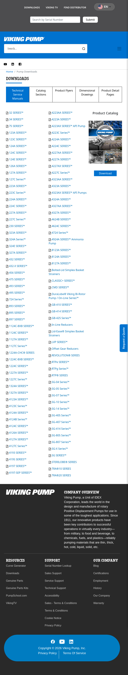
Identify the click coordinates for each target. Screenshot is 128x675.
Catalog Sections (41, 92)
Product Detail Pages (110, 92)
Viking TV (52, 7)
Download (105, 173)
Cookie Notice (53, 618)
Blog (96, 565)
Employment (100, 580)
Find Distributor (75, 7)
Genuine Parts (14, 580)
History (97, 588)
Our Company (101, 595)
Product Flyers (64, 90)
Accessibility (52, 595)
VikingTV (11, 603)
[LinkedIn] (13, 64)
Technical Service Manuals (17, 94)
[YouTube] (5, 64)
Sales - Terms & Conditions (61, 603)
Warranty (98, 603)
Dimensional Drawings (87, 92)
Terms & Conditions (56, 610)
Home (9, 71)
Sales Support (53, 573)
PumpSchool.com (16, 595)
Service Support (54, 580)
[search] (55, 19)
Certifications (101, 573)
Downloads (32, 7)
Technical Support (55, 588)
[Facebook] (20, 64)
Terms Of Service (74, 653)
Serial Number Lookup (58, 565)
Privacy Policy (53, 625)
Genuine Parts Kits (17, 588)
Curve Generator (16, 565)
